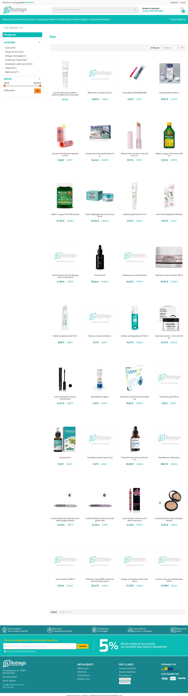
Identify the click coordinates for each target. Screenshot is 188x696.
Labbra (10, 66)
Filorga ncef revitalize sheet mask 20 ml (134, 578)
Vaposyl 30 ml (65, 455)
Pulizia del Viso (14, 50)
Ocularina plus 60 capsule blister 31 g (100, 152)
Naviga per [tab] (10, 32)
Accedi (182, 2)
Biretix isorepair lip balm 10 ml (65, 334)
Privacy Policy (125, 677)
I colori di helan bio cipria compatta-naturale (169, 517)
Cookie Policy (125, 680)
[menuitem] (7, 18)
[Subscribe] (83, 644)
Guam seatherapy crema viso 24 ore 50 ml (100, 213)
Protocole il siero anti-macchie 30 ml (134, 456)
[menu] (94, 18)
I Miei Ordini (81, 670)
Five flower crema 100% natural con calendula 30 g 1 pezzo (100, 578)
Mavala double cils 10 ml (169, 91)
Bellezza (14, 26)
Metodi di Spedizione (127, 670)
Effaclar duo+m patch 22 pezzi (100, 91)
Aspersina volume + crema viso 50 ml (169, 335)
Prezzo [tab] (8, 77)
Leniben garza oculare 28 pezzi (134, 273)
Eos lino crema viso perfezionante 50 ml (169, 578)
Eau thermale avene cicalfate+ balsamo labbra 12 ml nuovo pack (65, 92)
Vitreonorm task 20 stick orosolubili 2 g (134, 396)
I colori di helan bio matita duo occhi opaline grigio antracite (65, 517)
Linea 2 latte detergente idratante (169, 212)
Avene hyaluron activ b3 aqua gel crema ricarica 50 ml (65, 274)
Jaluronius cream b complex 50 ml (169, 273)
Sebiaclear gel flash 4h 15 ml (134, 212)
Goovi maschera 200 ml (65, 577)
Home (6, 26)
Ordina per (155, 46)
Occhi (10, 46)
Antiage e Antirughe (15, 54)
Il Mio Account (83, 666)
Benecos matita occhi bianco (100, 334)
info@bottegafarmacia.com (14, 682)
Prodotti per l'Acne (16, 58)
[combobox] (95, 10)
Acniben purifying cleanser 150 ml (134, 334)
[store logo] (15, 10)
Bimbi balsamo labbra (100, 395)
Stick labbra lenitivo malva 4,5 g (100, 455)
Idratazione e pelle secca (19, 62)
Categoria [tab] (9, 40)
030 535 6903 (156, 11)
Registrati (174, 2)
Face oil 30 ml (99, 273)
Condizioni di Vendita (127, 666)
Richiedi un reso (83, 677)
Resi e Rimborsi (125, 673)
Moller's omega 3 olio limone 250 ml (169, 152)
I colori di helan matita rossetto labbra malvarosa (134, 517)
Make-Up (12, 70)
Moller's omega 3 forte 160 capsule (65, 212)
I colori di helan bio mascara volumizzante (65, 396)
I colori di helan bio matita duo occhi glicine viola (100, 517)
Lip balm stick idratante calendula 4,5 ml (65, 152)
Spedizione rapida (18, 2)
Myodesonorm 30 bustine (169, 455)
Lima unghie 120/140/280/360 (134, 91)
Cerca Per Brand (83, 673)
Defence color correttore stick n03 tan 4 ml (134, 152)
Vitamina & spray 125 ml (169, 395)
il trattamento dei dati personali (24, 649)
